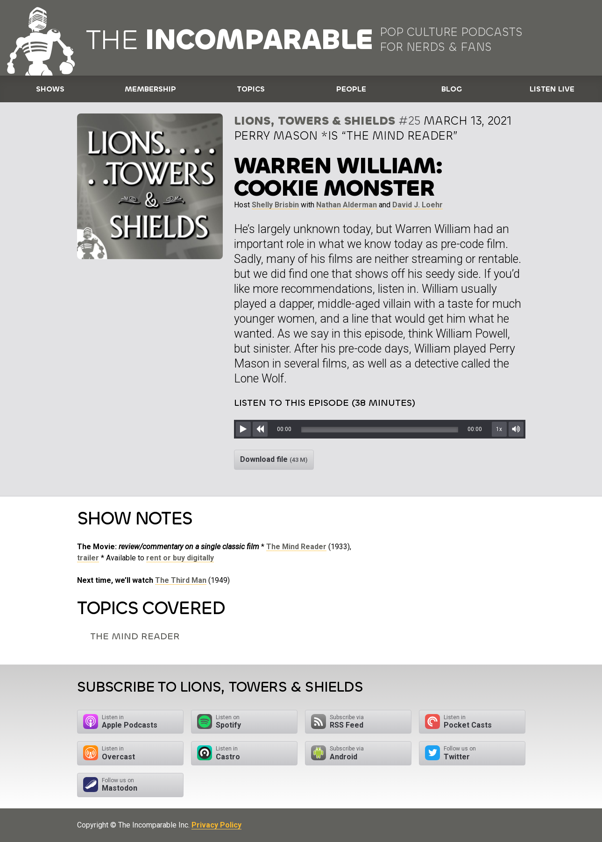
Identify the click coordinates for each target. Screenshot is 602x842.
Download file (274, 459)
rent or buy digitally (180, 557)
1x (499, 429)
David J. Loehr (417, 204)
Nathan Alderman (346, 204)
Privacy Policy (216, 825)
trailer (88, 557)
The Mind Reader (296, 546)
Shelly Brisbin (275, 204)
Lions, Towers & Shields (314, 120)
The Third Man (180, 580)
